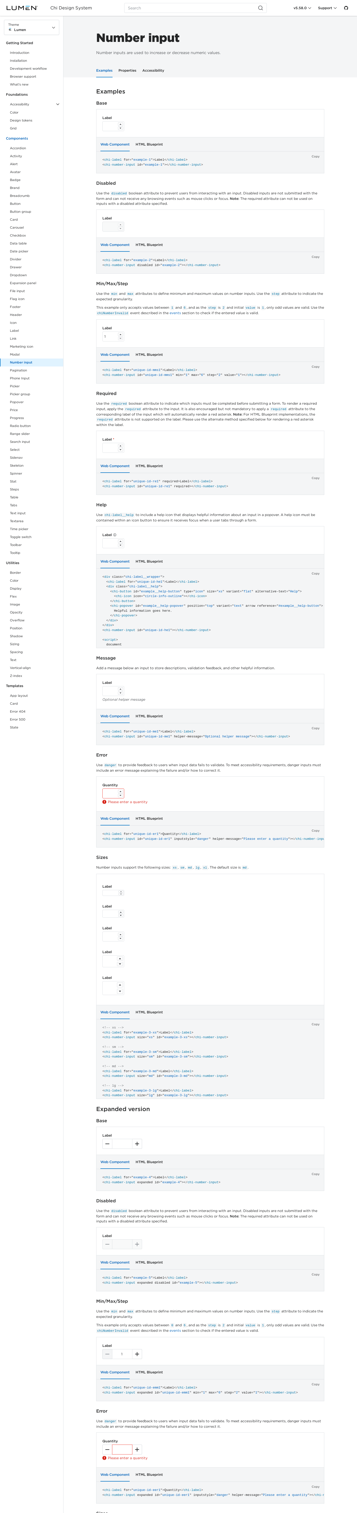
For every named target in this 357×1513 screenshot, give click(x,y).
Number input (21, 362)
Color (14, 112)
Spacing (16, 652)
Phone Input (20, 378)
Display (16, 588)
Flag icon (17, 299)
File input (17, 291)
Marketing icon (21, 346)
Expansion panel (23, 283)
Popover (17, 402)
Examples (104, 70)
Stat (13, 481)
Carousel (17, 227)
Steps (14, 489)
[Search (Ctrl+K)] (195, 8)
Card (14, 219)
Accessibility (153, 70)
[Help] (114, 534)
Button (19, 205)
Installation (18, 61)
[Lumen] (25, 8)
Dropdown (18, 275)
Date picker (19, 251)
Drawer (16, 267)
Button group (20, 212)
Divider (15, 259)
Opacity (16, 612)
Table (14, 497)
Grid (13, 128)
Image (15, 604)
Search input (20, 442)
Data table (18, 243)
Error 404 (18, 711)
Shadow (16, 636)
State (14, 727)
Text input (18, 513)
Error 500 (17, 719)
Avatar (15, 172)
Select (15, 450)
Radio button (20, 426)
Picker (15, 386)
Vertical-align (20, 668)
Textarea (17, 521)
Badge (15, 180)
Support (325, 8)
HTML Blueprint (149, 144)
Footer (15, 307)
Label (14, 331)
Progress (17, 418)
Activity (16, 156)
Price (14, 410)
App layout (19, 696)
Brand (15, 188)
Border (15, 573)
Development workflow (28, 68)
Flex (13, 596)
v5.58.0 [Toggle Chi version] (300, 8)
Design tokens (21, 120)
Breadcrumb (20, 196)
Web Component (115, 144)
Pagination (18, 370)
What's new (19, 84)
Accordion (18, 148)
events (175, 313)
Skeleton (17, 465)
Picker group (20, 394)
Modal (15, 354)
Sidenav (16, 457)
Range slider (20, 434)
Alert (14, 164)
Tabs (13, 505)
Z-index (16, 676)
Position (16, 628)
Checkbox (18, 235)
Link (19, 339)
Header (16, 315)
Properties (127, 70)
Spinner (16, 473)
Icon (13, 323)
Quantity (110, 785)
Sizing (14, 644)
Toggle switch (20, 537)
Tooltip (15, 553)
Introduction (19, 53)
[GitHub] (346, 8)
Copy (316, 156)
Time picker (19, 529)
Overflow (17, 620)
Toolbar (16, 545)
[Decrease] (120, 128)
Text (13, 660)
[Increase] (120, 124)
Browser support (23, 76)
